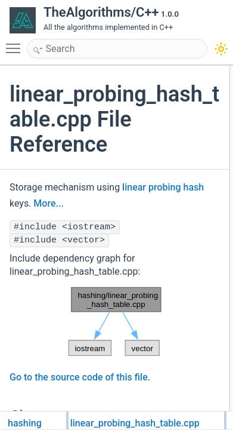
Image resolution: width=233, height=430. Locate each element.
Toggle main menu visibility (16, 43)
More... (48, 203)
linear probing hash (163, 187)
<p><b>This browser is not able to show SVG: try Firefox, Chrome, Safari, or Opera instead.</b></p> (115, 322)
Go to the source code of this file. (80, 377)
